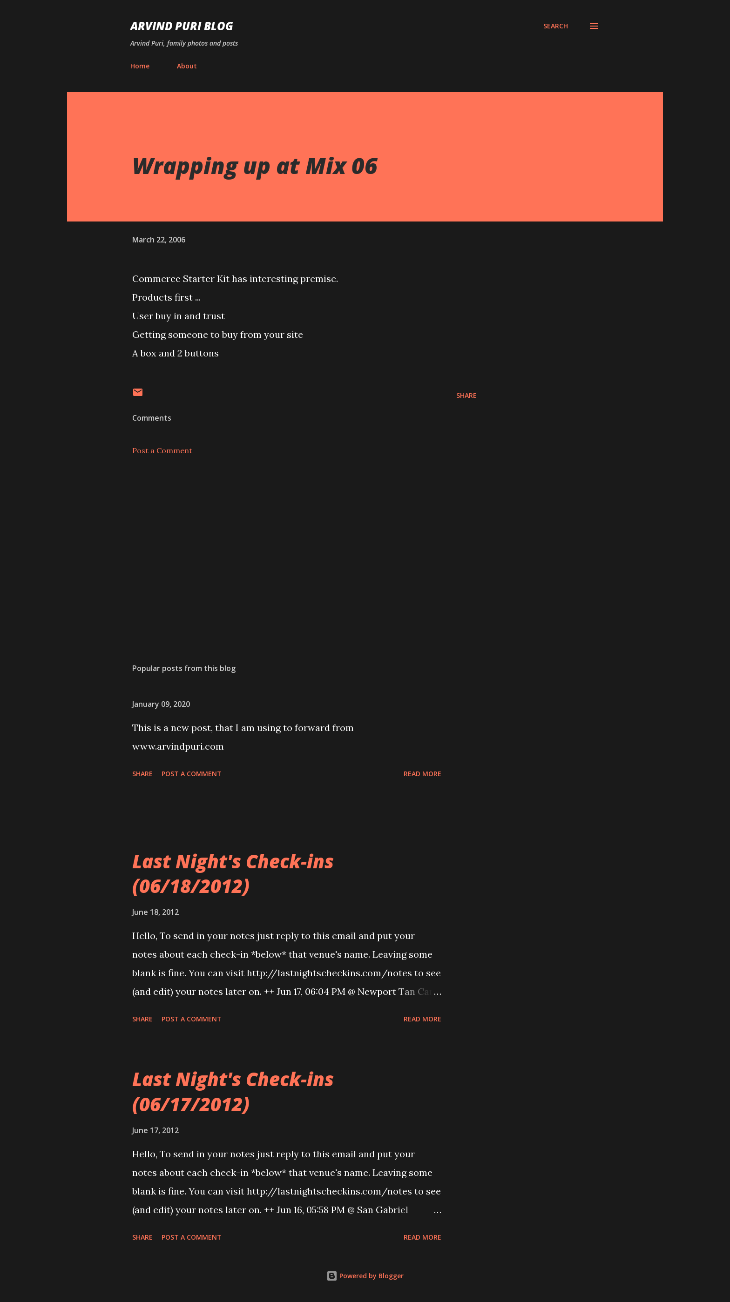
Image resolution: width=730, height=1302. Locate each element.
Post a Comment (162, 450)
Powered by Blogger (365, 1275)
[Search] (555, 26)
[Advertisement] (289, 547)
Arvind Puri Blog (181, 26)
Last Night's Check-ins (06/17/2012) (233, 1091)
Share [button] (466, 395)
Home (139, 65)
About (187, 65)
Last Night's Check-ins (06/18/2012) (233, 873)
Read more (422, 773)
